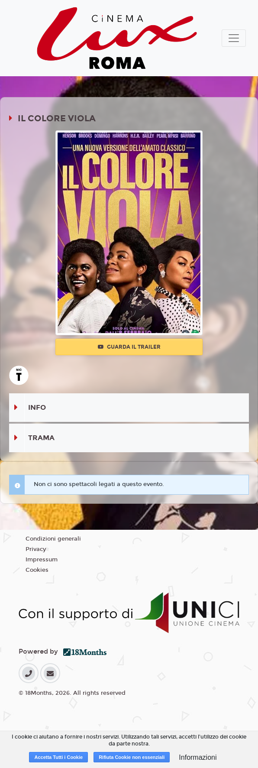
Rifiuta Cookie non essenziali (131, 757)
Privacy (36, 549)
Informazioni (197, 757)
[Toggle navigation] (234, 38)
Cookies (37, 570)
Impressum (42, 559)
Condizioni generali (53, 538)
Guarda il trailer (129, 347)
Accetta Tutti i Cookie (58, 757)
